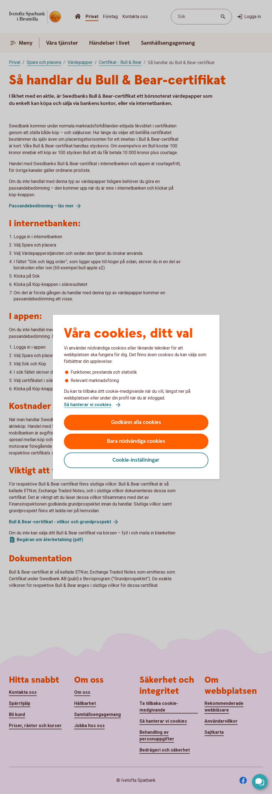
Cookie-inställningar (136, 460)
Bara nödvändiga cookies (136, 441)
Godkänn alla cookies (136, 422)
